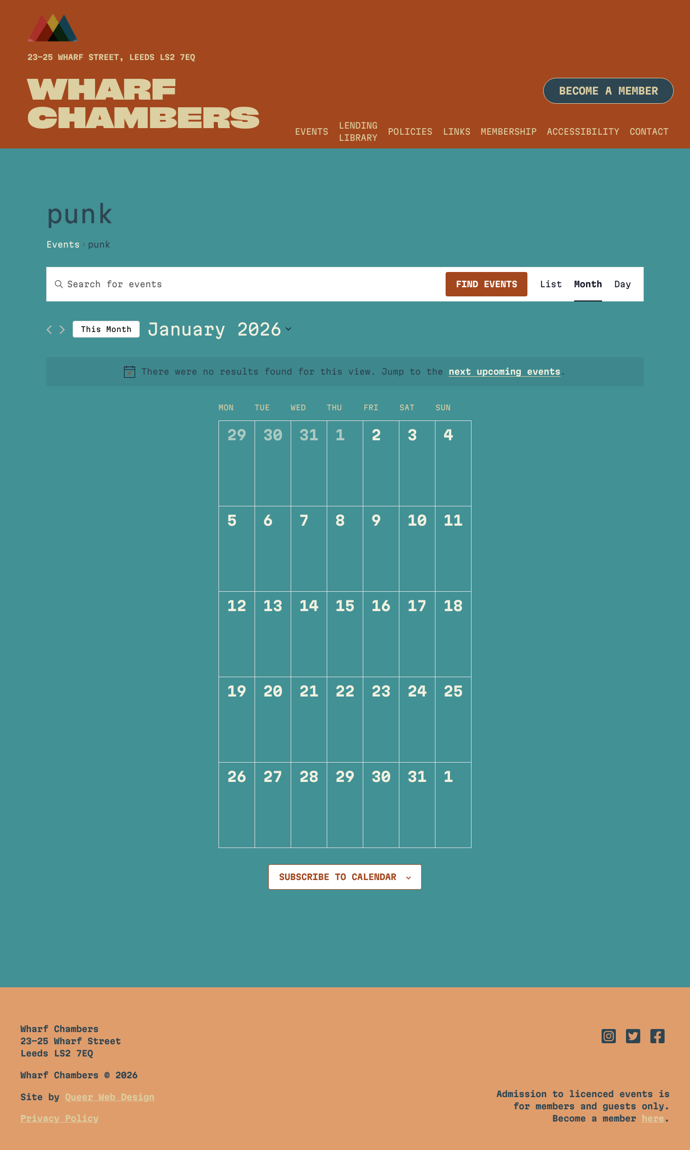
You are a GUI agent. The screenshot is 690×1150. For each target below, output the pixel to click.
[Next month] (62, 330)
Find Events (486, 284)
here (653, 1118)
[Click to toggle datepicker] (219, 329)
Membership (509, 131)
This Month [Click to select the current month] (106, 329)
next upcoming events (504, 371)
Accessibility (583, 131)
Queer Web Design (109, 1097)
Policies (410, 131)
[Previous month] (49, 330)
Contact (649, 131)
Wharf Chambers (143, 102)
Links (457, 131)
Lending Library (358, 131)
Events (311, 131)
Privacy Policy (59, 1118)
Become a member (608, 91)
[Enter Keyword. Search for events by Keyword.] (246, 284)
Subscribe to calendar (337, 877)
